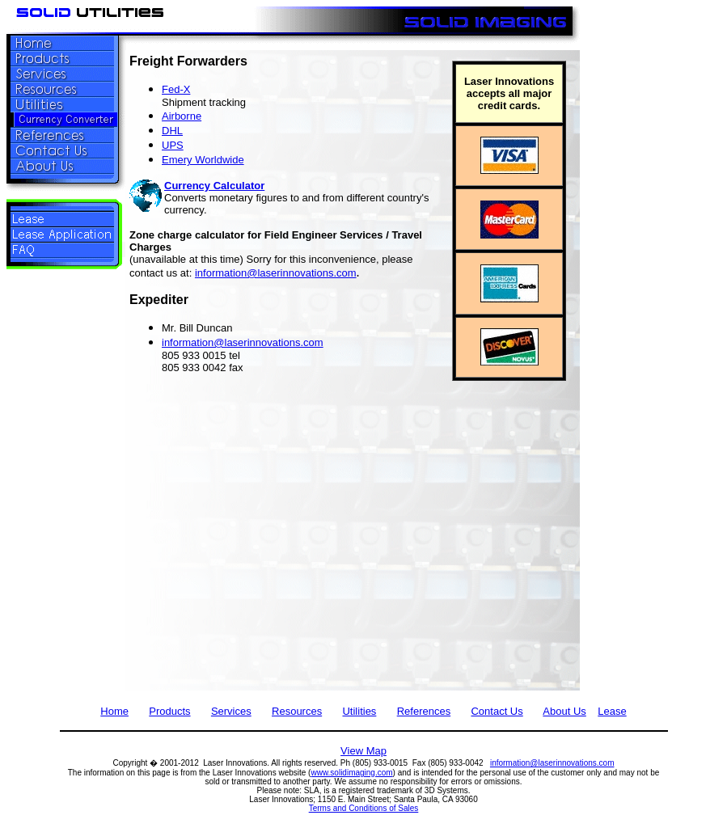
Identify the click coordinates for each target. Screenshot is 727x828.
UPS (173, 145)
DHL (172, 131)
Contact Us (496, 711)
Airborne (181, 116)
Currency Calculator (214, 186)
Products (169, 711)
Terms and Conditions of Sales (364, 808)
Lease (612, 711)
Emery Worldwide (203, 160)
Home (114, 711)
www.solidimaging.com (351, 772)
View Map (363, 751)
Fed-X (176, 89)
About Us (564, 711)
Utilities (359, 711)
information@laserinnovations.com (276, 273)
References (423, 711)
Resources (297, 711)
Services (231, 711)
